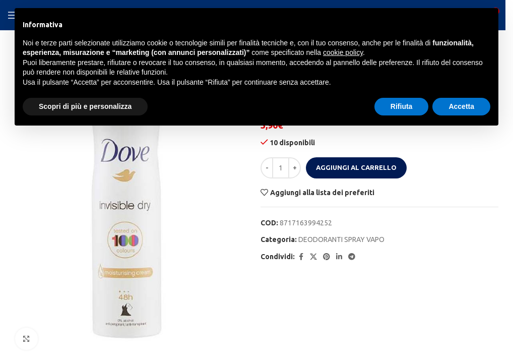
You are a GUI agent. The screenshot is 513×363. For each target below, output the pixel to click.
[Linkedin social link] (339, 257)
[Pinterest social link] (326, 257)
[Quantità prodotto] (280, 167)
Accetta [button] (461, 106)
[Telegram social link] (351, 257)
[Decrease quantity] (267, 167)
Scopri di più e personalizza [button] (85, 106)
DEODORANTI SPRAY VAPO (341, 239)
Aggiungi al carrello (356, 167)
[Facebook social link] (301, 257)
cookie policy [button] (343, 52)
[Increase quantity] (294, 167)
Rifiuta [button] (402, 106)
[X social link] (313, 257)
